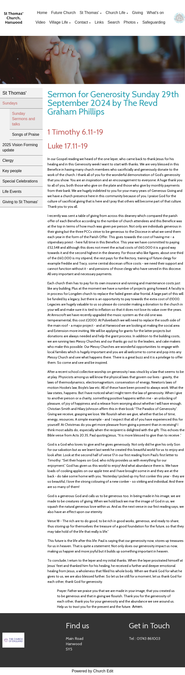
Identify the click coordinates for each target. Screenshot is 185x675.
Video (41, 22)
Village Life (58, 22)
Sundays (9, 103)
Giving (137, 13)
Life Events (11, 191)
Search (114, 22)
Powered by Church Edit (92, 671)
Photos (130, 22)
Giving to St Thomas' (20, 202)
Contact (81, 22)
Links (99, 22)
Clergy (7, 160)
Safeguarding (153, 22)
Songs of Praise (25, 134)
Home (42, 13)
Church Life (115, 13)
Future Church (63, 13)
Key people (12, 171)
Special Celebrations (20, 181)
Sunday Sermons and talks (23, 118)
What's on (155, 13)
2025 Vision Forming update (20, 147)
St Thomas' (89, 13)
